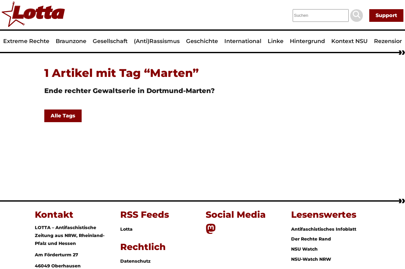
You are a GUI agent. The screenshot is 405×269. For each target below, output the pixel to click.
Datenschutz (135, 261)
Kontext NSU (349, 41)
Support (386, 15)
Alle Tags (63, 116)
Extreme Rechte (26, 41)
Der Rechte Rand (311, 239)
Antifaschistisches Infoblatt (323, 229)
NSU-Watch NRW (311, 259)
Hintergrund (307, 41)
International (242, 41)
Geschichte (202, 41)
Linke (276, 41)
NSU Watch (304, 249)
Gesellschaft (110, 41)
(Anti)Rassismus (157, 41)
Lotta (126, 229)
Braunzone (71, 41)
